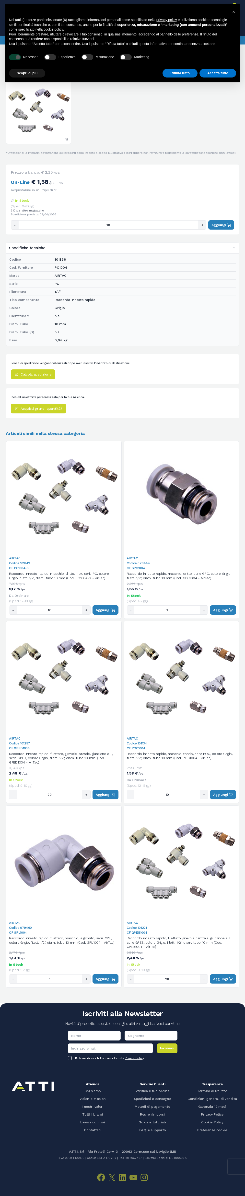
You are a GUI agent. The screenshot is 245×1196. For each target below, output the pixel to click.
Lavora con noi (92, 1122)
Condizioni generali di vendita (212, 1099)
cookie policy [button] (53, 29)
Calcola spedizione (33, 374)
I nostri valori (93, 1106)
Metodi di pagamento (152, 1106)
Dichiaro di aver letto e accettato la (109, 1058)
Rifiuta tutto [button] (180, 73)
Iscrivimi (167, 1048)
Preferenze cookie (212, 1130)
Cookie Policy (212, 1122)
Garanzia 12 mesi (212, 1106)
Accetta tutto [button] (217, 73)
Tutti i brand (92, 1114)
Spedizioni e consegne (152, 1099)
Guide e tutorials (152, 1122)
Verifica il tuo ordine (152, 1091)
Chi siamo (92, 1091)
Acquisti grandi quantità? (38, 408)
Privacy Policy (134, 1058)
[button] (234, 12)
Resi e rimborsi (152, 1114)
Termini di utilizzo (212, 1091)
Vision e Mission (93, 1099)
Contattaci (92, 1130)
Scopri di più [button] (27, 73)
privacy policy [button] (166, 20)
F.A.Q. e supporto (152, 1130)
